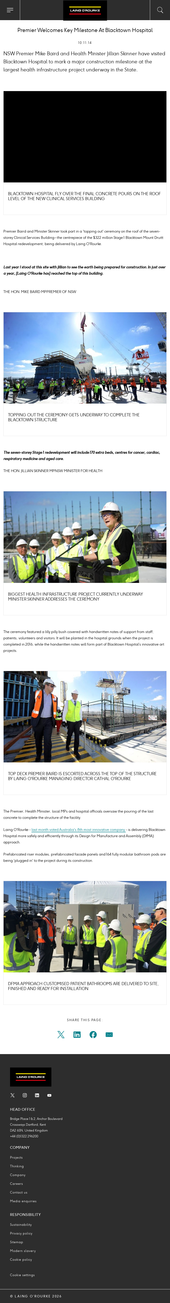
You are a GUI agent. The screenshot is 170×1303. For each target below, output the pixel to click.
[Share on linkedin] (77, 1035)
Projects (16, 1158)
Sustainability (21, 1225)
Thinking (17, 1166)
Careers (16, 1184)
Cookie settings (22, 1275)
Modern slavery (23, 1251)
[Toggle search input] (160, 10)
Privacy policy (21, 1233)
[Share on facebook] (93, 1035)
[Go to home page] (85, 10)
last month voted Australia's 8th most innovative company (78, 830)
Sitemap (16, 1242)
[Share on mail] (109, 1035)
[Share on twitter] (61, 1035)
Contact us (18, 1192)
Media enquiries (23, 1201)
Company (17, 1175)
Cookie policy (21, 1260)
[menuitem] (61, 1036)
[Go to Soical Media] (12, 1095)
